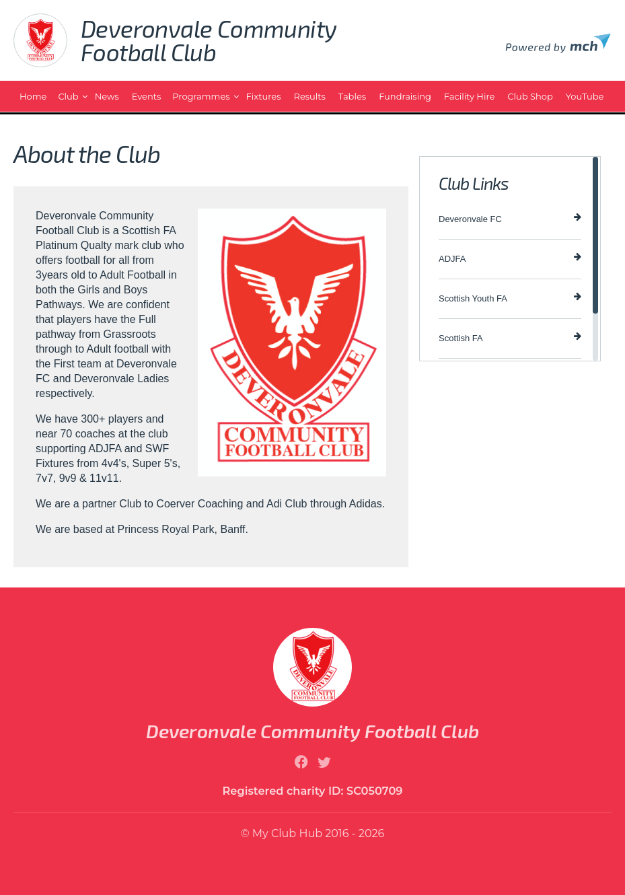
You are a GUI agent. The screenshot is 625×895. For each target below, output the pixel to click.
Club (68, 96)
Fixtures (263, 96)
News (107, 96)
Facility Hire (469, 96)
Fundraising (405, 96)
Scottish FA (510, 337)
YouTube (585, 96)
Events (146, 96)
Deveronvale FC (510, 218)
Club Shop (529, 96)
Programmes (200, 96)
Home (33, 96)
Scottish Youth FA (510, 297)
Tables (352, 96)
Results (310, 96)
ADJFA (510, 258)
